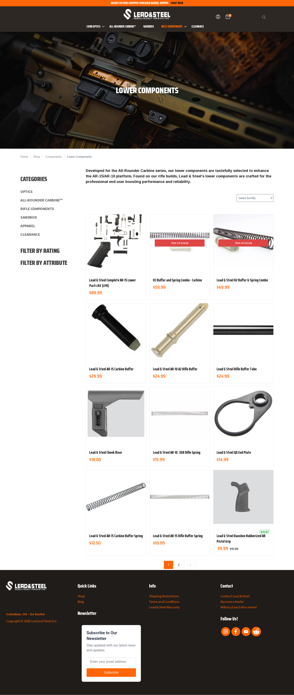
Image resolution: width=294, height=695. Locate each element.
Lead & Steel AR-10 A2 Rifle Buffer (175, 369)
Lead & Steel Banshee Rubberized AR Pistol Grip (241, 538)
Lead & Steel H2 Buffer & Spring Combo (242, 280)
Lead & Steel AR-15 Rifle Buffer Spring (178, 535)
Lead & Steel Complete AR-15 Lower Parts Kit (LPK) (112, 283)
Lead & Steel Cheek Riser (105, 452)
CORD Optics (96, 26)
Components (54, 156)
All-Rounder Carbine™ (122, 26)
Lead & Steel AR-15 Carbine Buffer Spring (116, 535)
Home (24, 156)
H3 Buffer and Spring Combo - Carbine (177, 280)
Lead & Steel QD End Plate (234, 452)
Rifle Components (174, 26)
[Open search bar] (264, 17)
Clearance (198, 26)
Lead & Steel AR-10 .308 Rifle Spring (176, 452)
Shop (36, 156)
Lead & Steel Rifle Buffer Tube (237, 369)
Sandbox (148, 26)
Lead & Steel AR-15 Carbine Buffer (111, 369)
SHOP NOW (177, 3)
